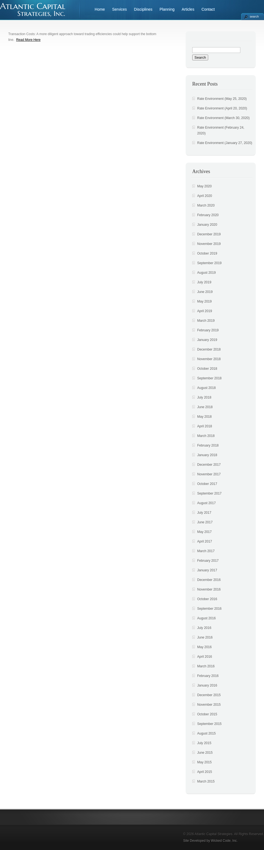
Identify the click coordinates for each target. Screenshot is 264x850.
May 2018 (204, 417)
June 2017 (205, 522)
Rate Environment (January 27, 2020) (224, 143)
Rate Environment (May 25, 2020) (222, 99)
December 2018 (209, 349)
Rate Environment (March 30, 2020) (223, 118)
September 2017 (209, 493)
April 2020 (204, 196)
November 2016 (209, 589)
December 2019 (209, 234)
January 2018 (207, 455)
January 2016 (207, 685)
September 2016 (209, 609)
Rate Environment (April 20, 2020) (222, 108)
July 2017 (204, 513)
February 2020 (208, 215)
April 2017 (204, 541)
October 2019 (207, 253)
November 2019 (209, 244)
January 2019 (207, 340)
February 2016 (208, 676)
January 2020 (207, 225)
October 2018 (207, 369)
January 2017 (207, 570)
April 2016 (204, 657)
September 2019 (209, 263)
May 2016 (204, 647)
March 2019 (206, 321)
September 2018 (209, 378)
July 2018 (204, 397)
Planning (167, 9)
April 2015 (204, 772)
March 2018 (206, 436)
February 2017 (208, 561)
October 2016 (207, 599)
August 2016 (206, 618)
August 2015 (206, 733)
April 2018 (204, 426)
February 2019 (208, 330)
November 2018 (209, 359)
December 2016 (209, 580)
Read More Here (28, 40)
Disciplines (143, 9)
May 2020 (204, 186)
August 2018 (206, 388)
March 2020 (206, 205)
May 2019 (204, 301)
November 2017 (209, 474)
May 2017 (204, 532)
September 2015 (209, 724)
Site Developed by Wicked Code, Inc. (210, 841)
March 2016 (206, 666)
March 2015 (206, 781)
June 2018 (205, 407)
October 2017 (207, 484)
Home (100, 9)
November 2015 (209, 705)
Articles (188, 9)
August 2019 (206, 273)
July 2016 (204, 628)
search (254, 16)
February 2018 (208, 445)
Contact (208, 9)
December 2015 (209, 695)
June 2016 (205, 637)
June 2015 (205, 753)
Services (119, 9)
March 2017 (206, 551)
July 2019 (204, 282)
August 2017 (206, 503)
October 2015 (207, 714)
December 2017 (209, 465)
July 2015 (204, 743)
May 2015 (204, 762)
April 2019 (204, 311)
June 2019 (205, 292)
